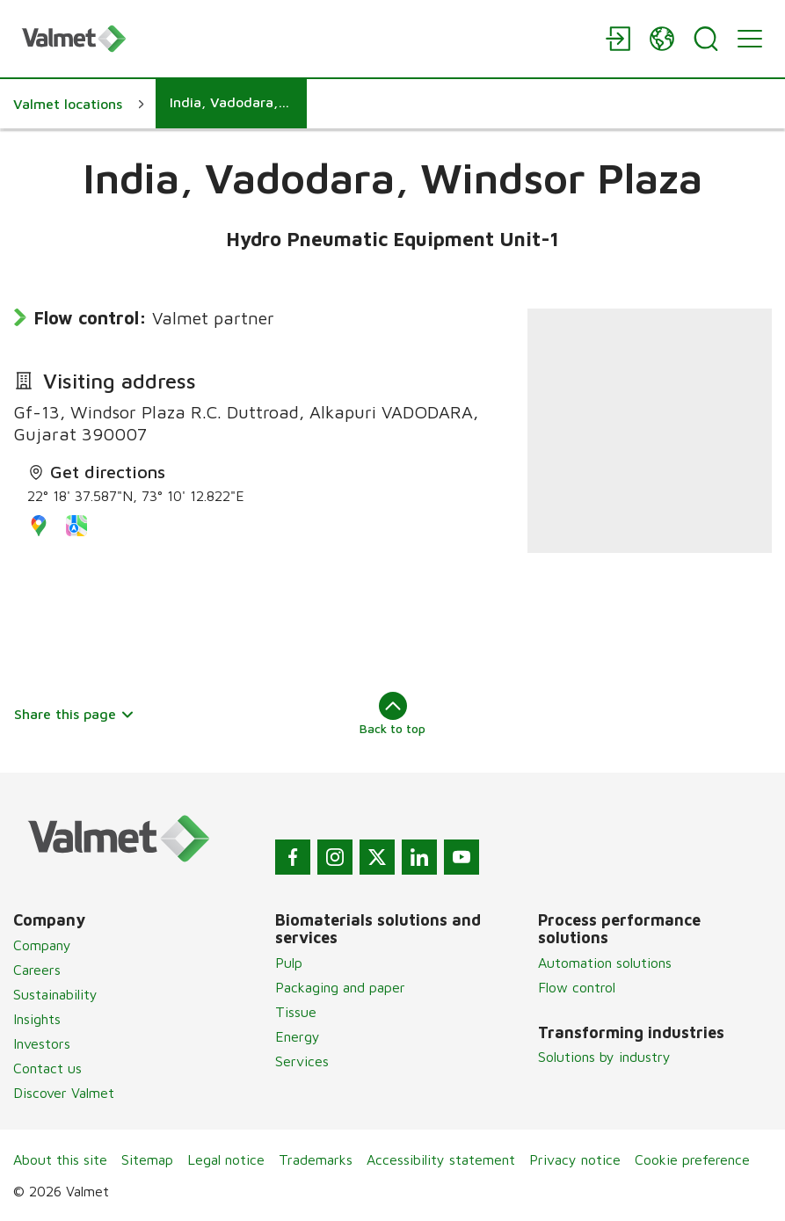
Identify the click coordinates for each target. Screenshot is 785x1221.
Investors (41, 1043)
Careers (37, 970)
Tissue (295, 1012)
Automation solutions (605, 962)
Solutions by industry (604, 1057)
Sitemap (147, 1159)
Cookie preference (692, 1159)
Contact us (47, 1068)
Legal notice (226, 1159)
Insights (37, 1019)
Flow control (576, 987)
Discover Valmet (63, 1093)
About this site (60, 1159)
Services (302, 1061)
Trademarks (316, 1159)
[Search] (706, 39)
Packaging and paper (340, 987)
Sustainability (55, 994)
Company (42, 945)
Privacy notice (575, 1159)
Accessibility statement (441, 1159)
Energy (297, 1036)
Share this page (74, 714)
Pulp (288, 962)
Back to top (392, 714)
